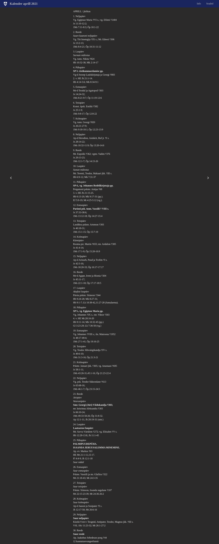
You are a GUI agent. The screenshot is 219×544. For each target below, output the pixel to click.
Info (199, 3)
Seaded (209, 3)
